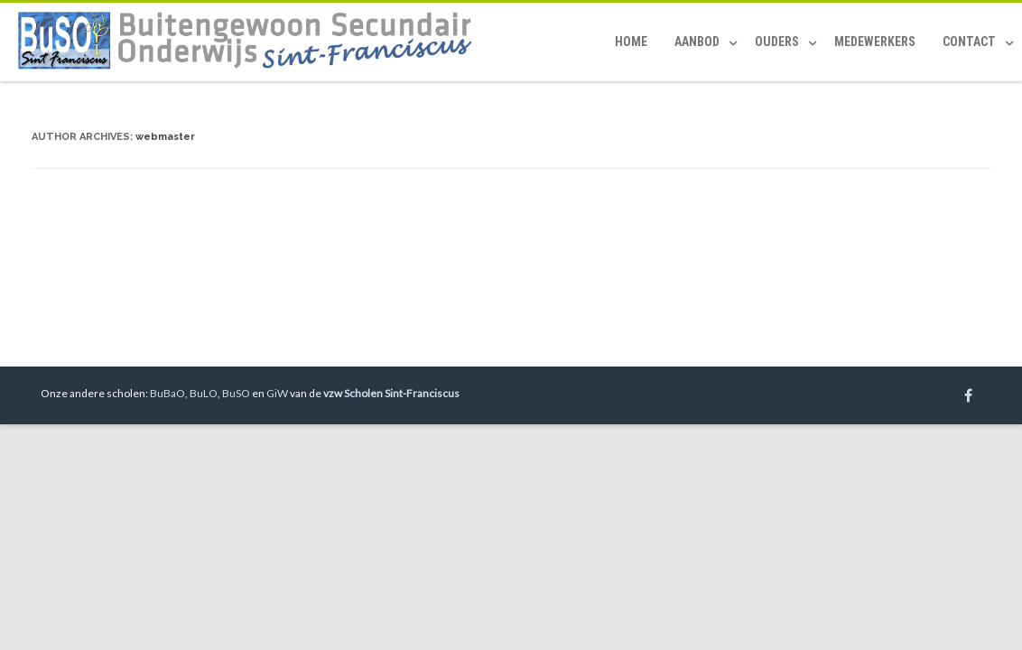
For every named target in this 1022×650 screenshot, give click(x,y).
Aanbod (697, 41)
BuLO (204, 393)
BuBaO (167, 393)
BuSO (236, 393)
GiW (277, 393)
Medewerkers (874, 41)
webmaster (165, 137)
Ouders (777, 41)
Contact (969, 41)
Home (631, 41)
